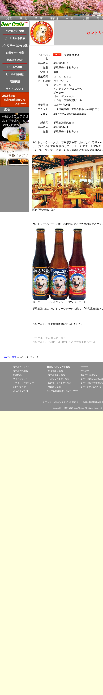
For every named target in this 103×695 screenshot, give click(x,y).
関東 (14, 357)
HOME (6, 357)
